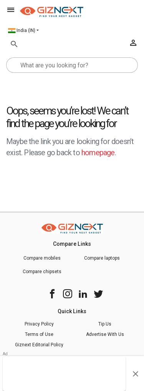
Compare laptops (102, 258)
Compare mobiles (42, 258)
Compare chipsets (42, 271)
